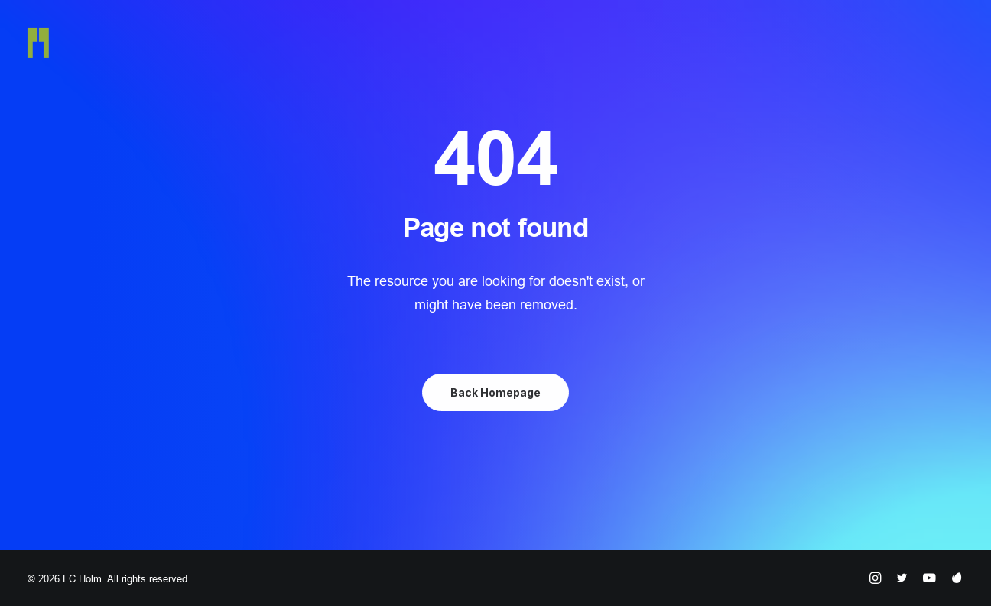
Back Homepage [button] (495, 392)
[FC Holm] (38, 43)
